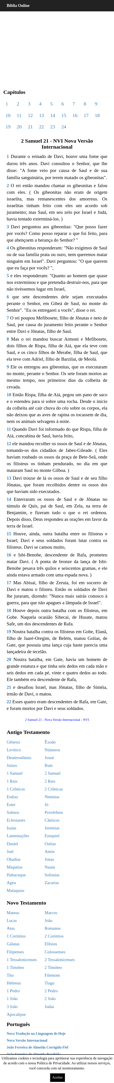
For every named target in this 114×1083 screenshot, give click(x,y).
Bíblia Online (18, 5)
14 (52, 115)
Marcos (51, 912)
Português (18, 1024)
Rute (49, 765)
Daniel (12, 843)
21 (30, 126)
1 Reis (12, 781)
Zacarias (52, 882)
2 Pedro (51, 990)
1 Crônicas (16, 789)
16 (75, 115)
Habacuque (16, 875)
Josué (49, 757)
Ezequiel (52, 835)
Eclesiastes (16, 820)
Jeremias (52, 828)
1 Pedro (13, 990)
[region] (57, 46)
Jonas (49, 859)
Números (52, 750)
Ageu (11, 882)
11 (19, 115)
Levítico (14, 750)
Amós (50, 851)
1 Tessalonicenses (22, 959)
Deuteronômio (19, 757)
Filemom (52, 975)
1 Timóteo (15, 967)
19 (8, 126)
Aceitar (57, 1077)
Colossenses (55, 952)
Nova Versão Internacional (27, 1040)
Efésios (51, 944)
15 (63, 115)
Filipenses (15, 952)
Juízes (12, 765)
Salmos (13, 812)
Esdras (12, 796)
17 (86, 115)
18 (97, 115)
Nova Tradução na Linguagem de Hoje (36, 1033)
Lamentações (18, 835)
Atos (11, 928)
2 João (50, 998)
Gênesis (13, 742)
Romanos (53, 928)
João (48, 920)
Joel (10, 851)
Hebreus (14, 983)
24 (63, 126)
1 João (12, 998)
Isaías (11, 828)
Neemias (52, 796)
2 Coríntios (54, 936)
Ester (11, 804)
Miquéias (15, 867)
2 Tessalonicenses (60, 959)
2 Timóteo (53, 967)
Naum (50, 867)
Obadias (14, 859)
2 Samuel (52, 773)
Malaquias (15, 890)
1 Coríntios (16, 936)
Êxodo (50, 742)
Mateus (13, 912)
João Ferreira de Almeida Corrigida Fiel (37, 1047)
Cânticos (52, 820)
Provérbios (54, 812)
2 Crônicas (54, 789)
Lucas (12, 920)
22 (41, 126)
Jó (46, 804)
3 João (12, 1006)
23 (52, 126)
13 (41, 115)
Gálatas (13, 944)
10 (8, 115)
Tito (10, 975)
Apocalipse (16, 1014)
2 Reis (50, 781)
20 (19, 126)
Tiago (49, 983)
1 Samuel (15, 773)
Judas (49, 1006)
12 (30, 115)
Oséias (50, 843)
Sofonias (52, 875)
